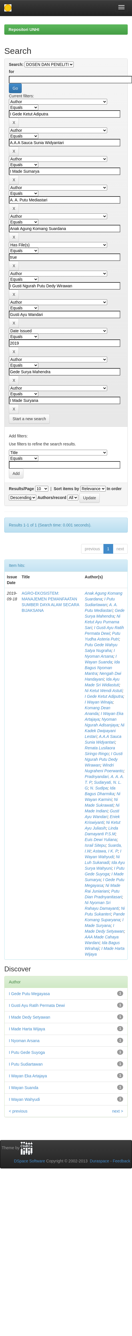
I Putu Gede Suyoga (27, 1052)
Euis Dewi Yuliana (101, 839)
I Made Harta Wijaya (27, 1029)
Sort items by (66, 488)
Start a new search (29, 418)
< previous (18, 1111)
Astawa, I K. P (105, 851)
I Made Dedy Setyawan (29, 1017)
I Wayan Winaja (99, 702)
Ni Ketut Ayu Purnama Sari (103, 622)
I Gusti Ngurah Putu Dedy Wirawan (104, 759)
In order (114, 488)
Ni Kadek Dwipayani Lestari (105, 731)
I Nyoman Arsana (24, 1040)
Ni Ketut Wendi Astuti (104, 690)
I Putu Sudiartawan (26, 1064)
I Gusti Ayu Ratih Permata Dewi (37, 1005)
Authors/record (51, 497)
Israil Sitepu (95, 845)
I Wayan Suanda (23, 1087)
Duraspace (99, 1161)
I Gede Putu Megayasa (29, 993)
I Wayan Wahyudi (24, 1099)
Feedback (121, 1161)
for (11, 71)
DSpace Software (29, 1161)
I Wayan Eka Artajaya (28, 1076)
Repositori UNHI (24, 29)
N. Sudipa (98, 788)
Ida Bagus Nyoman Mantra (102, 668)
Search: (16, 64)
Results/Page (21, 488)
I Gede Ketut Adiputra (104, 696)
